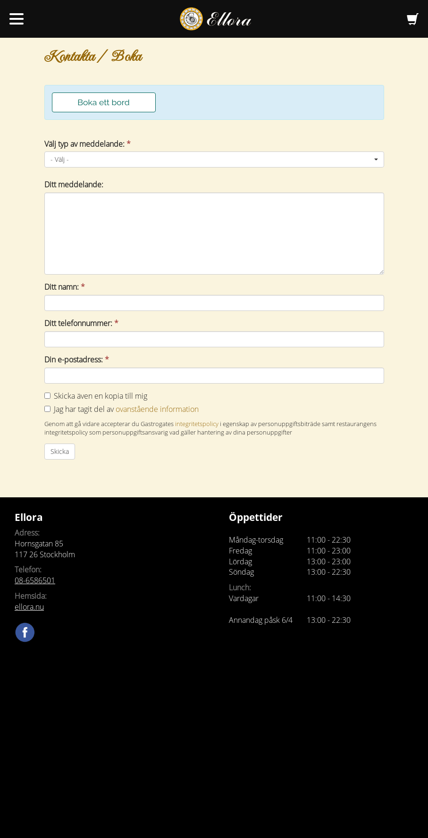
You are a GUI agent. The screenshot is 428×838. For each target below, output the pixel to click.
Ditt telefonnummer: (81, 323)
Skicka (59, 451)
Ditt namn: (64, 287)
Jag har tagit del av (126, 409)
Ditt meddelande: (73, 184)
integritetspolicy (196, 423)
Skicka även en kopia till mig (100, 396)
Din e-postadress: (76, 359)
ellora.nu (29, 607)
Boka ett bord (103, 102)
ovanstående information (157, 409)
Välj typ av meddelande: (87, 144)
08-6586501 (35, 580)
